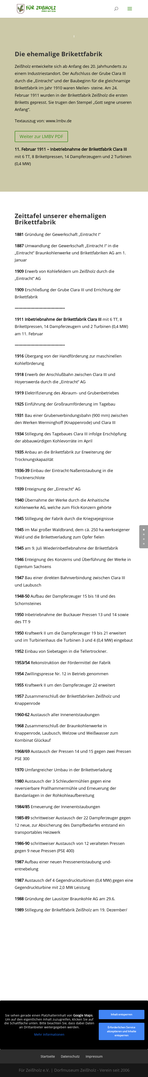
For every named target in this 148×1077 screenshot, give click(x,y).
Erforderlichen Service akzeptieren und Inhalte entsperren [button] (121, 1031)
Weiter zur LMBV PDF (41, 136)
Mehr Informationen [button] (49, 1035)
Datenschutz (70, 1056)
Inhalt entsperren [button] (121, 1014)
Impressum (94, 1056)
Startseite (48, 1056)
